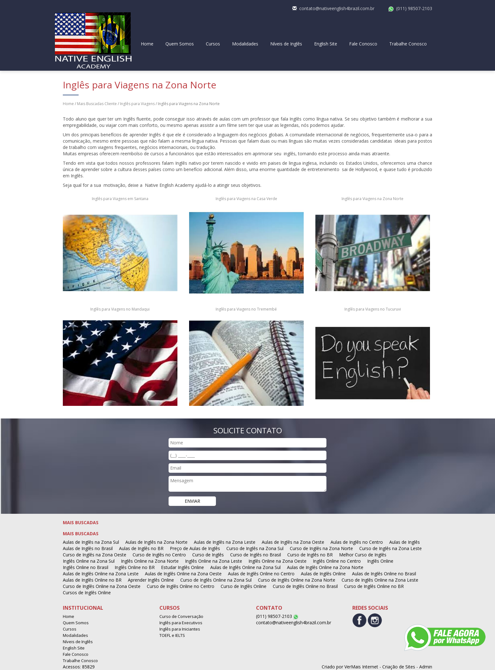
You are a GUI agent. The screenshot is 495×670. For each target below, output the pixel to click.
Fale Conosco (363, 44)
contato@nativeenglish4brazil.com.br (336, 8)
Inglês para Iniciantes (179, 629)
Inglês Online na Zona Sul (89, 561)
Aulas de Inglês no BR (141, 548)
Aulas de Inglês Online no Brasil (384, 574)
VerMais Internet (361, 667)
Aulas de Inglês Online (323, 574)
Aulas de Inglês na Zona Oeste (293, 542)
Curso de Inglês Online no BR (374, 586)
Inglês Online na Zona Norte (150, 561)
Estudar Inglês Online (182, 567)
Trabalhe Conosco (408, 44)
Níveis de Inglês (286, 44)
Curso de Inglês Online (243, 586)
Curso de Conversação (181, 616)
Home (147, 44)
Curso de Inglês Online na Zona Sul (216, 580)
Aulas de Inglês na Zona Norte (156, 542)
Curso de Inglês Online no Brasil (305, 586)
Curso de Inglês (208, 555)
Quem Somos (179, 44)
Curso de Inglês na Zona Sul (254, 548)
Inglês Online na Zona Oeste (277, 561)
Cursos (213, 44)
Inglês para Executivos (180, 623)
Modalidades (245, 44)
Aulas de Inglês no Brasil (88, 548)
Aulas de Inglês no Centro (357, 542)
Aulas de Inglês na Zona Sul (91, 542)
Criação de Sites (398, 667)
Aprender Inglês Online (151, 580)
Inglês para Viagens (137, 103)
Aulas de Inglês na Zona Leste (224, 542)
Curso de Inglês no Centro (159, 555)
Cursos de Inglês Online (87, 593)
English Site (325, 44)
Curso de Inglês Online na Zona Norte (296, 580)
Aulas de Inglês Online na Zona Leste (101, 574)
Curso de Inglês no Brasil (255, 555)
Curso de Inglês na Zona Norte (321, 548)
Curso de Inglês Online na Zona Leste (380, 580)
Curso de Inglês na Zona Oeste (94, 555)
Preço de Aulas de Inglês (195, 548)
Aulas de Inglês (404, 542)
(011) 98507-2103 (414, 8)
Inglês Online (380, 561)
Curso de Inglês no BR (310, 555)
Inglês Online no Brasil (85, 567)
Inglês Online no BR (135, 567)
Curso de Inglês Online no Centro (180, 586)
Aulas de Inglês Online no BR (92, 580)
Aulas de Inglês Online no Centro (261, 574)
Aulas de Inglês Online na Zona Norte (325, 567)
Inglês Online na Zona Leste (213, 561)
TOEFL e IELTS (172, 635)
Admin (425, 667)
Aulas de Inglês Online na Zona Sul (245, 567)
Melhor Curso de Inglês (362, 555)
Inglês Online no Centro (337, 561)
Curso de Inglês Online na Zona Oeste (101, 586)
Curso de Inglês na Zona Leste (390, 548)
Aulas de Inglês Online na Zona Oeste (183, 574)
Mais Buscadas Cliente (97, 103)
